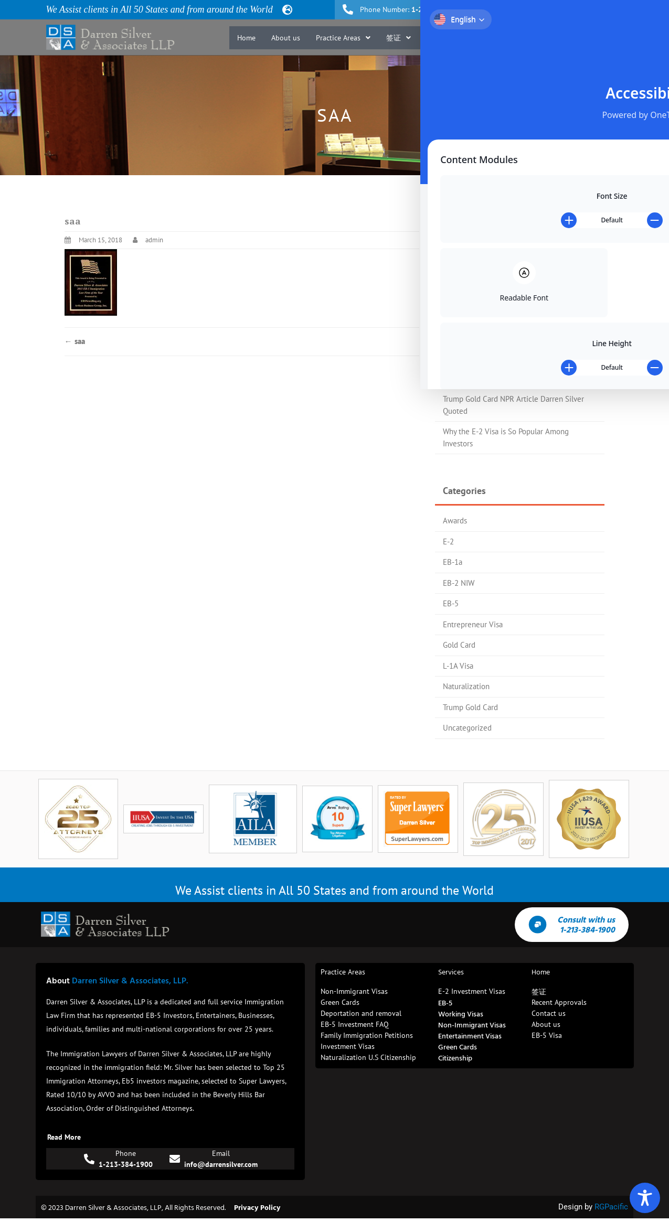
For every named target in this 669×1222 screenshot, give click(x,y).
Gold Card (459, 645)
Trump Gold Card (470, 707)
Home (246, 37)
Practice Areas (343, 37)
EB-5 (451, 603)
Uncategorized (467, 728)
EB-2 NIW (458, 583)
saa (75, 341)
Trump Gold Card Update (483, 378)
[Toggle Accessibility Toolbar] (645, 1198)
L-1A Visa (458, 666)
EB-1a (452, 562)
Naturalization (466, 686)
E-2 (448, 541)
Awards (455, 521)
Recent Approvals (510, 37)
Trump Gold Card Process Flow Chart (503, 357)
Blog (561, 37)
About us (285, 37)
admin (154, 239)
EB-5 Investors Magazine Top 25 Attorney (511, 337)
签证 (398, 37)
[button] (343, 37)
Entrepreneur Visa (473, 624)
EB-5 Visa (447, 37)
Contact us (601, 37)
